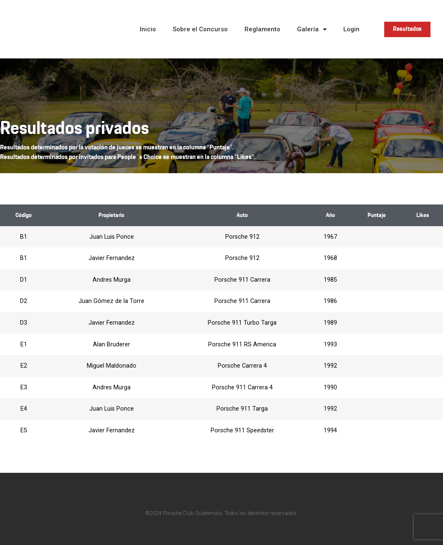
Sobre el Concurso (200, 29)
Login (351, 29)
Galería (312, 29)
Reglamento (262, 29)
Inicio (148, 29)
